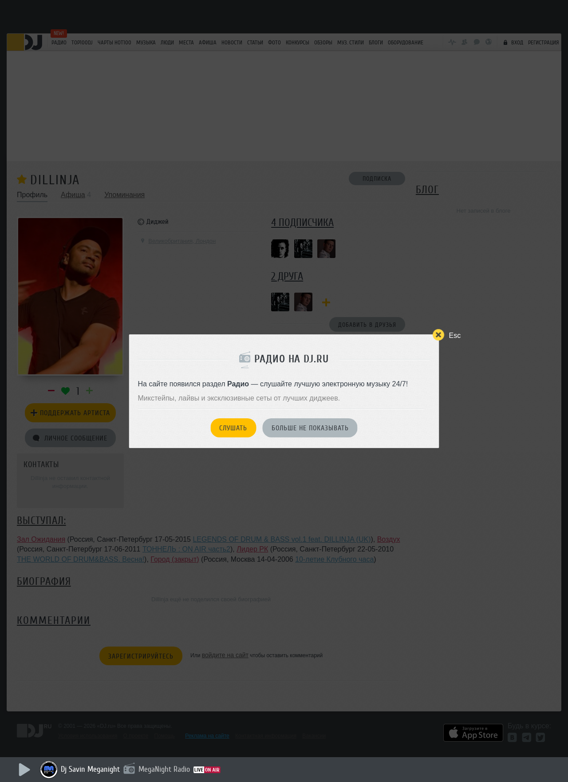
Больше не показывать (310, 428)
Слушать (233, 428)
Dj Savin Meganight (90, 769)
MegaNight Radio (164, 769)
